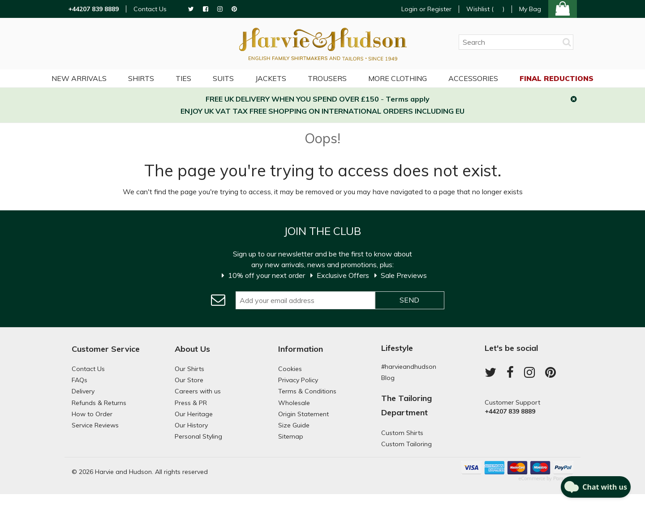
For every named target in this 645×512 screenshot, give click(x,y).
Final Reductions (556, 78)
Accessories (473, 78)
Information (300, 349)
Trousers (327, 78)
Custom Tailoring (406, 444)
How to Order (92, 414)
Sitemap (290, 436)
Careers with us (198, 391)
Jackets (270, 78)
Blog (388, 378)
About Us (192, 349)
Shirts (141, 78)
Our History (191, 425)
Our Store (189, 380)
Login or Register (426, 9)
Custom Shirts (402, 433)
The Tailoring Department (406, 405)
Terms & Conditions (307, 391)
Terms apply (408, 98)
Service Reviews (95, 425)
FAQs (79, 380)
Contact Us (150, 9)
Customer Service (106, 349)
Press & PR (191, 403)
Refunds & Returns (99, 403)
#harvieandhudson (408, 367)
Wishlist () (485, 9)
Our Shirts (189, 369)
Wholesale (294, 403)
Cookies (290, 369)
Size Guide (294, 425)
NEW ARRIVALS (79, 78)
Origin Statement (303, 414)
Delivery (83, 391)
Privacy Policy (298, 380)
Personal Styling (198, 436)
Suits (223, 78)
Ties (183, 78)
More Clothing (397, 78)
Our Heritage (194, 414)
